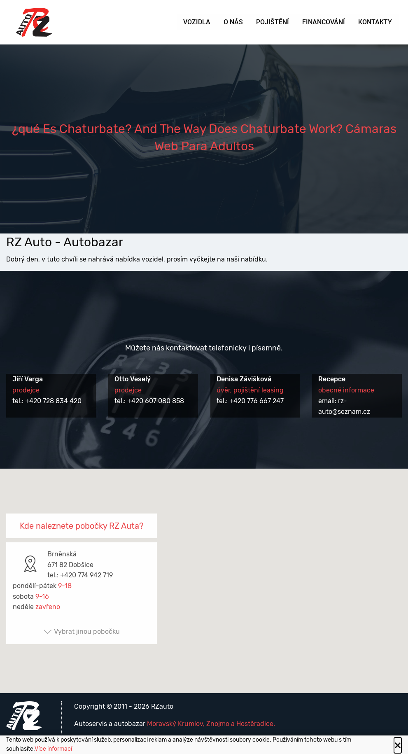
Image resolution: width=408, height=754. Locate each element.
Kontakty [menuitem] (375, 22)
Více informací (53, 748)
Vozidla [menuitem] (196, 22)
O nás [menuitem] (233, 22)
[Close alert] (397, 745)
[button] (204, 573)
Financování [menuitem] (323, 22)
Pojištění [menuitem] (272, 22)
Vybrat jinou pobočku (82, 631)
